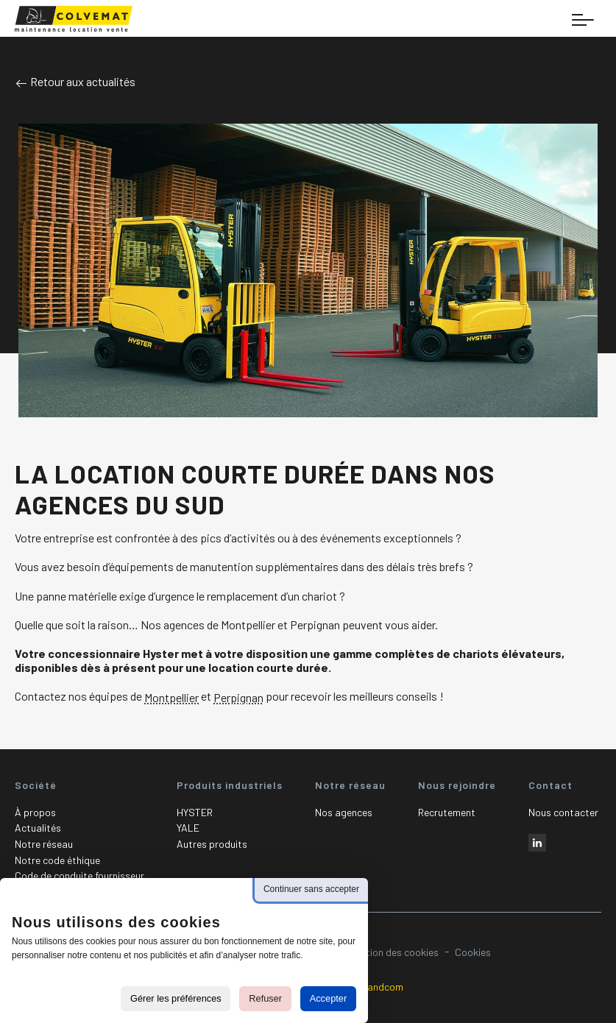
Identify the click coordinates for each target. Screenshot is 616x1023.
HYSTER (195, 812)
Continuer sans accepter (311, 889)
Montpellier (171, 698)
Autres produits (212, 844)
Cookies (473, 952)
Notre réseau (44, 844)
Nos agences (343, 812)
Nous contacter (563, 812)
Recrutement (446, 812)
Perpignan (238, 698)
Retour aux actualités (75, 81)
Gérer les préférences (176, 998)
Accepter (328, 998)
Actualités (38, 827)
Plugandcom (375, 986)
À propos (35, 812)
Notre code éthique (57, 860)
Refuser (265, 998)
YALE (188, 827)
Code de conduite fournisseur (79, 875)
